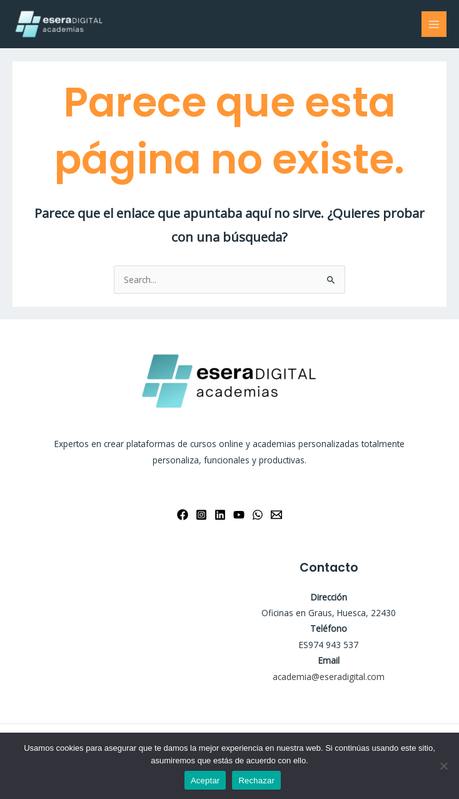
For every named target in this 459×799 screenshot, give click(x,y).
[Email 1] (276, 514)
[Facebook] (182, 514)
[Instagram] (201, 514)
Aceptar (205, 780)
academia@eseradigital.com (329, 677)
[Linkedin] (220, 514)
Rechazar (256, 780)
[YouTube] (239, 514)
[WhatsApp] (257, 514)
